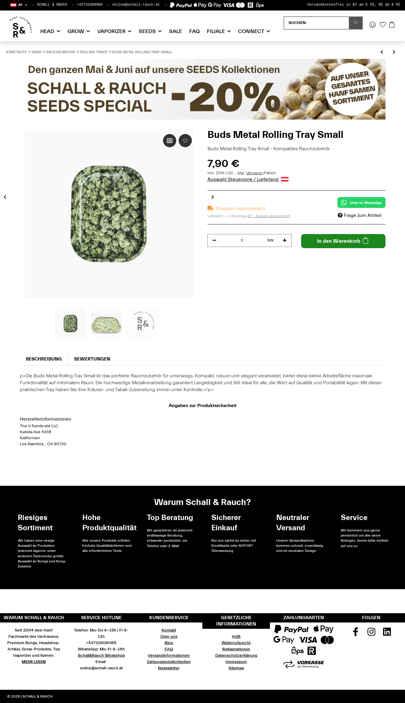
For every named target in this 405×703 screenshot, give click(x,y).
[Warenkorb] (392, 25)
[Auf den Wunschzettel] (185, 140)
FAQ (194, 31)
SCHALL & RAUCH (52, 5)
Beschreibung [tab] (44, 359)
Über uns (168, 636)
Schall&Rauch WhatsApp (101, 655)
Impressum (236, 661)
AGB (236, 636)
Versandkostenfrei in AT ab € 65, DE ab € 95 (353, 5)
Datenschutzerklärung (236, 655)
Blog (169, 643)
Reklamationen (236, 649)
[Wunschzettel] (383, 25)
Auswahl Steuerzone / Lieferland (248, 179)
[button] (18, 5)
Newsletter (169, 668)
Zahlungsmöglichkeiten (169, 661)
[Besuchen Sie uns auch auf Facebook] (355, 633)
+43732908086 (90, 5)
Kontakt (169, 630)
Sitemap (236, 668)
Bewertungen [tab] (92, 359)
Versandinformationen (169, 655)
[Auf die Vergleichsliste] (169, 140)
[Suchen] (316, 23)
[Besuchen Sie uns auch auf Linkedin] (387, 633)
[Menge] (242, 240)
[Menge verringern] (214, 240)
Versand (254, 173)
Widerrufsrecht (236, 643)
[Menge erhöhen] (284, 240)
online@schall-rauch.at (136, 5)
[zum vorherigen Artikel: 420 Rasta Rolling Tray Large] (382, 52)
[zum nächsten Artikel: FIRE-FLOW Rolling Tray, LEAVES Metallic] (394, 52)
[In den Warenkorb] (343, 241)
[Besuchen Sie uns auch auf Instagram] (371, 633)
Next (213, 197)
